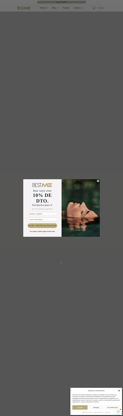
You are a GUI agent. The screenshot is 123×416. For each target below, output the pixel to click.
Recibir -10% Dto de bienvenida (42, 225)
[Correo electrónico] (42, 219)
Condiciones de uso (98, 412)
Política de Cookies (87, 412)
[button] (119, 391)
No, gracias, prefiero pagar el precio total (42, 231)
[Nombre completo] (42, 214)
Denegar (96, 407)
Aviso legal (107, 412)
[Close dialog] (98, 181)
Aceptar (80, 407)
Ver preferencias (112, 407)
